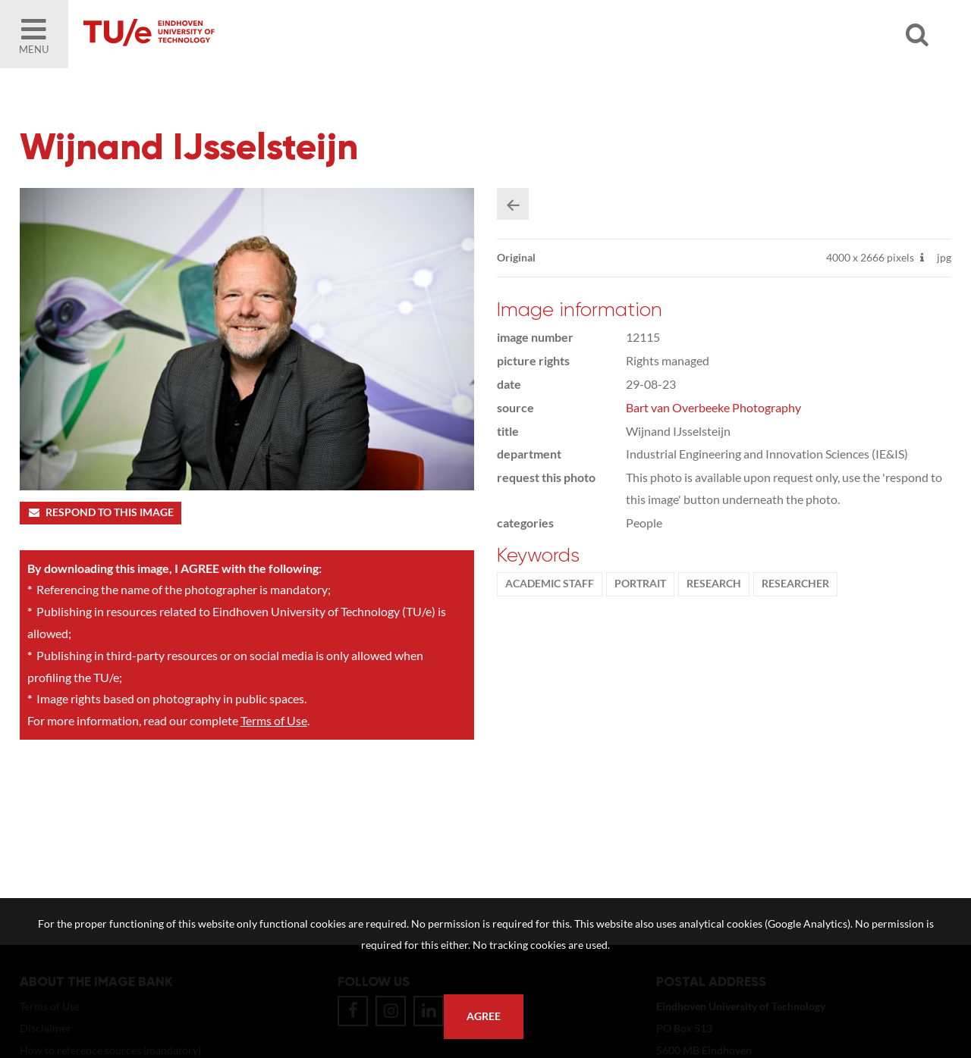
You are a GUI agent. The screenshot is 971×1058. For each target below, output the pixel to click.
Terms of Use (273, 720)
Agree (484, 1016)
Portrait (640, 584)
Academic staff (549, 584)
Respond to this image (100, 512)
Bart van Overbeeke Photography (713, 407)
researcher (795, 584)
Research (714, 584)
